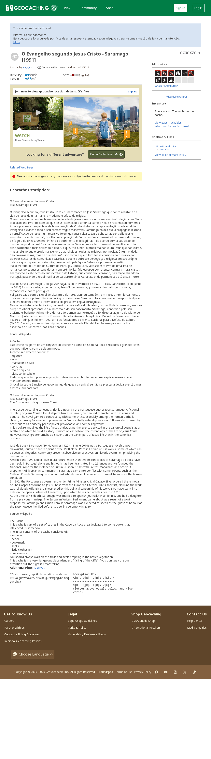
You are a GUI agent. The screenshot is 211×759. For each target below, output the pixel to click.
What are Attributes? (166, 85)
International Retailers (146, 627)
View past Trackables (168, 122)
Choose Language (32, 654)
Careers (9, 621)
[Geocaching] (27, 8)
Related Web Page (22, 167)
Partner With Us (14, 627)
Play (67, 8)
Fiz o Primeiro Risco (167, 146)
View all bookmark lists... (170, 155)
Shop (110, 8)
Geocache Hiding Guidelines (22, 634)
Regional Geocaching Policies (23, 641)
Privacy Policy (142, 672)
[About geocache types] (14, 56)
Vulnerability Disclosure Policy (87, 634)
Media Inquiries (197, 627)
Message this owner (53, 67)
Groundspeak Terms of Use (114, 672)
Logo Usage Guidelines (82, 621)
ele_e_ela (27, 67)
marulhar (164, 149)
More (16, 42)
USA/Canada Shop (143, 621)
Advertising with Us (177, 96)
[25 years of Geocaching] (54, 7)
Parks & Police (77, 627)
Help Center (194, 621)
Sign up (180, 8)
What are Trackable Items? (172, 126)
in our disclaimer (126, 176)
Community (88, 8)
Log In (198, 8)
